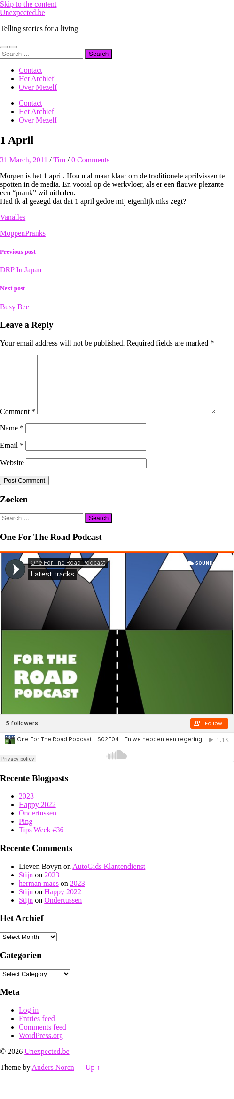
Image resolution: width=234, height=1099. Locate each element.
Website (12, 482)
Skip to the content (28, 4)
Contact (30, 70)
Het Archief (36, 79)
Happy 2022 (37, 824)
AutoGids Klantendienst (108, 886)
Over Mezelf (38, 87)
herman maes (39, 903)
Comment (17, 359)
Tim (59, 160)
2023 (26, 816)
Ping (25, 841)
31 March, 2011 (23, 160)
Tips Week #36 (41, 849)
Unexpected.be (22, 12)
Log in (29, 1030)
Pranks (35, 233)
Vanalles (12, 217)
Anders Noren (53, 1087)
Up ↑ (93, 1087)
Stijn (26, 895)
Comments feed (42, 1047)
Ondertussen (37, 833)
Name (11, 448)
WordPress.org (41, 1055)
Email (11, 465)
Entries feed (37, 1038)
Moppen (12, 233)
